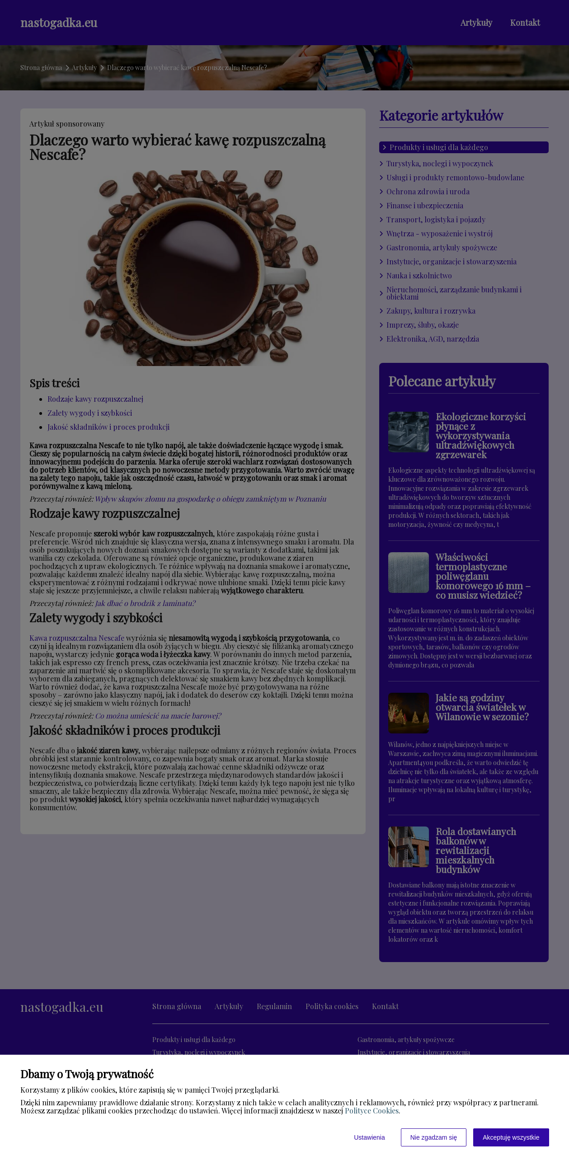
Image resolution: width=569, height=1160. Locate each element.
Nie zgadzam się (433, 1137)
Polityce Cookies (372, 1110)
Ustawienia (369, 1137)
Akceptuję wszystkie (511, 1137)
